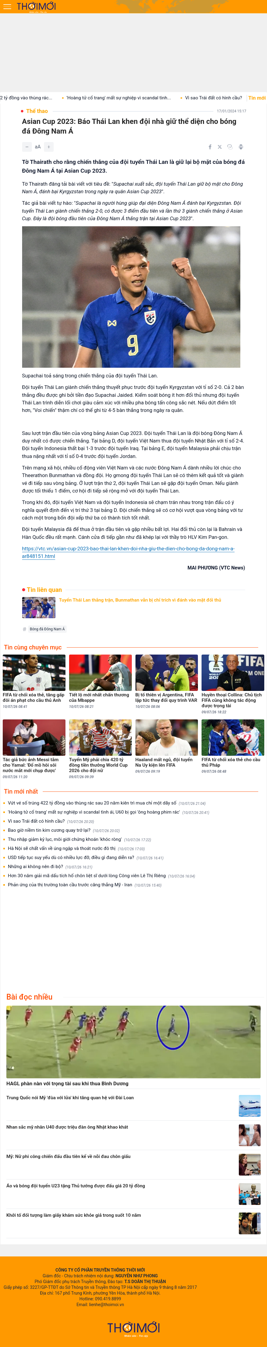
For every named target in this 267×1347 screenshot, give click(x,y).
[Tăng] (49, 147)
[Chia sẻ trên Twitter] (219, 147)
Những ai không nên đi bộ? (50, 867)
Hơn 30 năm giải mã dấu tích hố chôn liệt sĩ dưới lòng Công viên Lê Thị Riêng (101, 876)
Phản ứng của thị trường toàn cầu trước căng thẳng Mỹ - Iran (85, 885)
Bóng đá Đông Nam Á (47, 629)
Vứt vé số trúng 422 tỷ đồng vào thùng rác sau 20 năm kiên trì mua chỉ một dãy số (107, 803)
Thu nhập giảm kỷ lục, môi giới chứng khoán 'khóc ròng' (79, 839)
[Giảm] (27, 147)
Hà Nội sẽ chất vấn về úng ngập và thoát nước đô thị (76, 848)
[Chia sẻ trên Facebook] (210, 147)
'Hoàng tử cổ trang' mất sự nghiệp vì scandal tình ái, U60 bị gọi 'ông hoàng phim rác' (108, 812)
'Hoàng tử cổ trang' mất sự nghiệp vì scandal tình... (129, 98)
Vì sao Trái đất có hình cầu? (224, 98)
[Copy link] (230, 147)
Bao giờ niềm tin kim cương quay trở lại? (64, 830)
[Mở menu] (7, 7)
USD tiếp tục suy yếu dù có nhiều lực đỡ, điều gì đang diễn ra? (86, 858)
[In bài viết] (241, 147)
